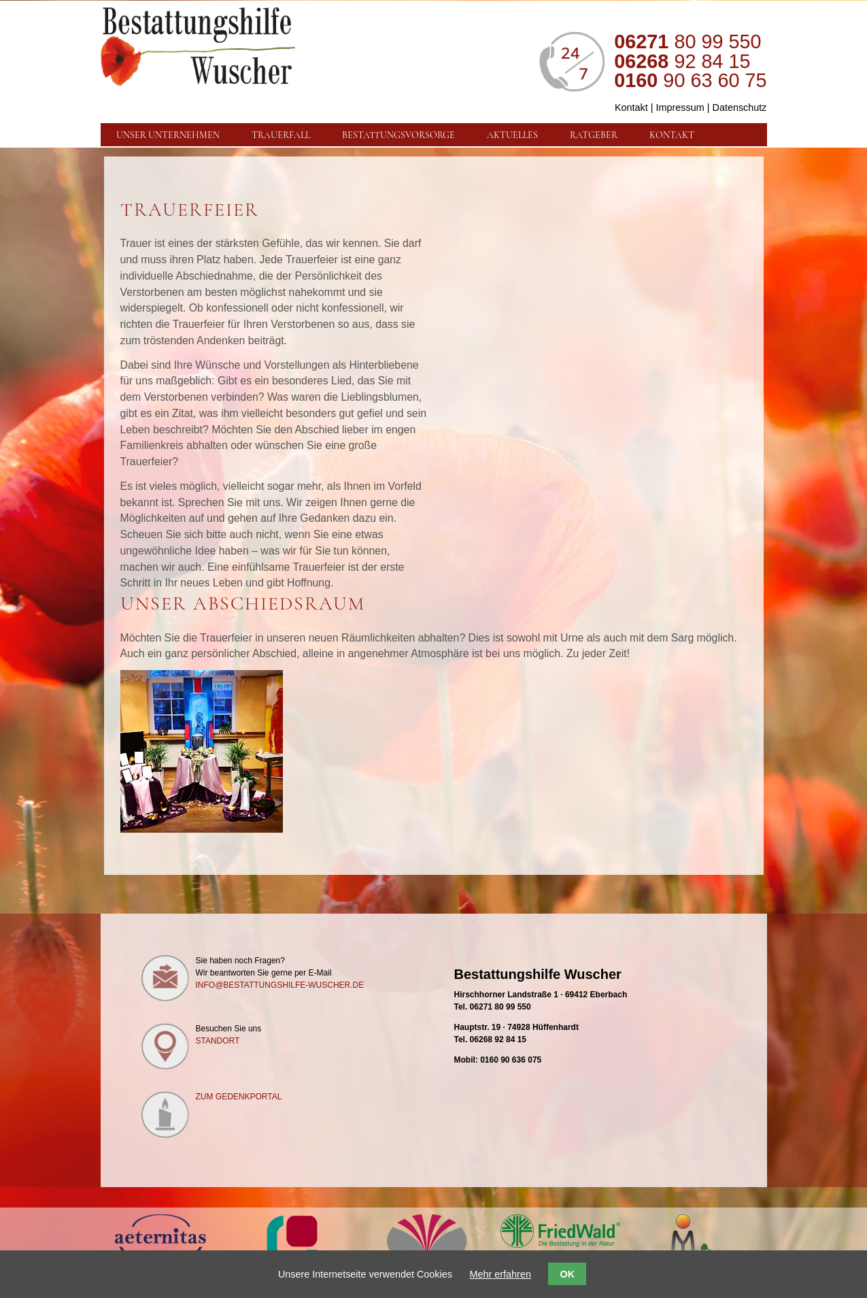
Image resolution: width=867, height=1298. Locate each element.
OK (567, 1274)
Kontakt (631, 106)
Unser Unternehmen (168, 134)
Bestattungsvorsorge (398, 134)
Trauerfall (281, 134)
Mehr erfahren (500, 1274)
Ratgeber (593, 134)
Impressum (680, 106)
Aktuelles (512, 134)
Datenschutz (740, 106)
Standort (218, 1041)
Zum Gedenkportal (239, 1096)
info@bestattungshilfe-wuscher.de (280, 985)
